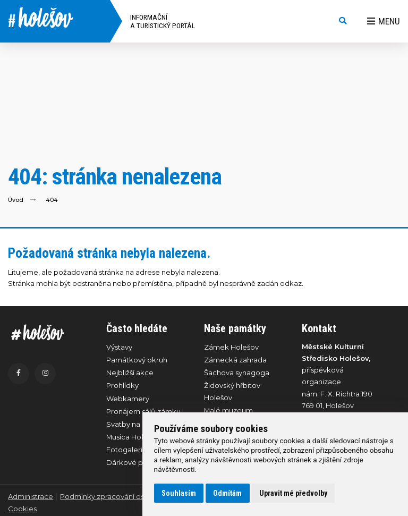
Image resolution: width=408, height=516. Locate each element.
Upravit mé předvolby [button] (293, 493)
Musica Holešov (132, 437)
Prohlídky (122, 385)
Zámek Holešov (231, 347)
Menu (383, 21)
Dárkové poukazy (137, 462)
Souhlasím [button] (179, 493)
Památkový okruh (136, 360)
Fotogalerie (126, 449)
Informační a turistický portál (162, 21)
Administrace (30, 496)
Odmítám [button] (227, 493)
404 (52, 200)
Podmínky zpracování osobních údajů (124, 496)
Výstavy (119, 347)
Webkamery (127, 398)
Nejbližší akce (130, 372)
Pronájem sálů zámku (143, 411)
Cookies (22, 508)
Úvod (15, 200)
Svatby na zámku (135, 424)
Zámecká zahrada (235, 360)
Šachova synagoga (236, 372)
